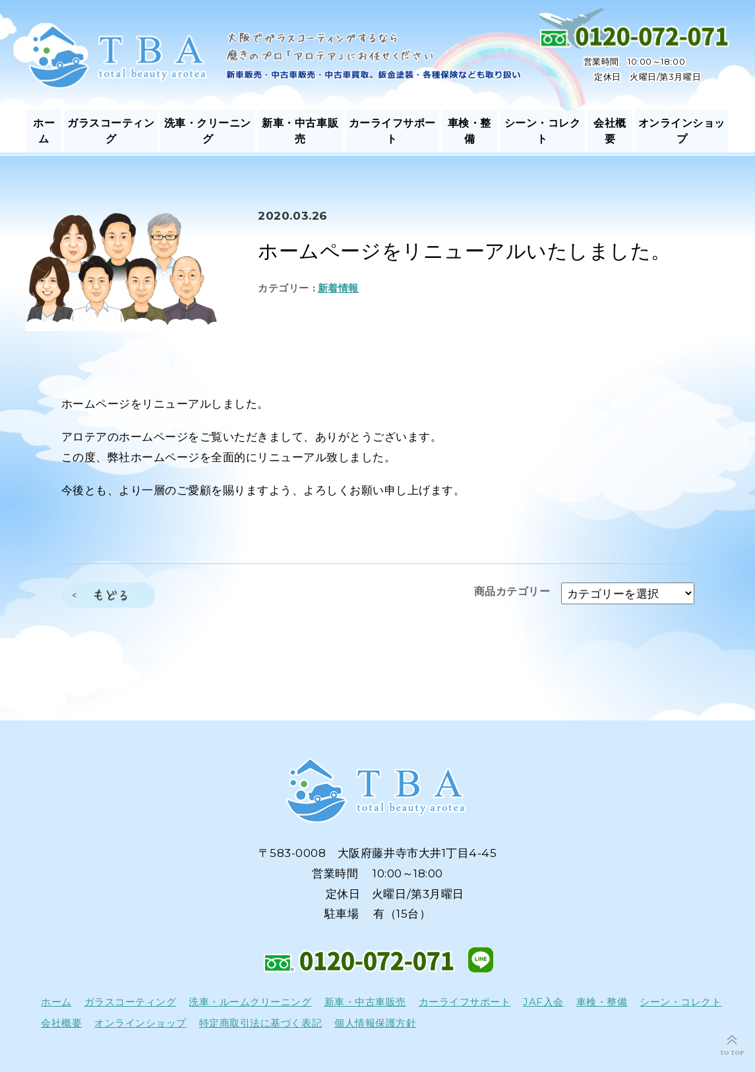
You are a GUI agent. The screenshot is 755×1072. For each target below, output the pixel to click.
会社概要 (609, 131)
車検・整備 (469, 131)
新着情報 (338, 288)
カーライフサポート (392, 131)
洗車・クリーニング (207, 131)
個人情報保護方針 (375, 1023)
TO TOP (732, 1053)
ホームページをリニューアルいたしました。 (464, 251)
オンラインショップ (681, 131)
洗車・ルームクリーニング (250, 1002)
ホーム (44, 131)
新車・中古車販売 (300, 131)
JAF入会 (543, 1002)
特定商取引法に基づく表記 (260, 1023)
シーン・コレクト (542, 131)
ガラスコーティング (110, 131)
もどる (108, 595)
